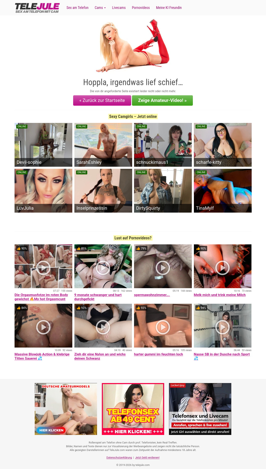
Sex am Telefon (77, 8)
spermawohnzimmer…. (152, 292)
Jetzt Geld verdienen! (147, 453)
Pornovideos (141, 8)
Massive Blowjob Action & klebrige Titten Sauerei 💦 (42, 354)
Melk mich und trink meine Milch (220, 292)
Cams (100, 8)
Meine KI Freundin (169, 8)
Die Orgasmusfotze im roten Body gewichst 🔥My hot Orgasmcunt (41, 294)
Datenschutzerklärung (119, 453)
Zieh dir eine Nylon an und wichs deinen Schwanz (100, 354)
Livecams (119, 8)
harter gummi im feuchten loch (158, 352)
